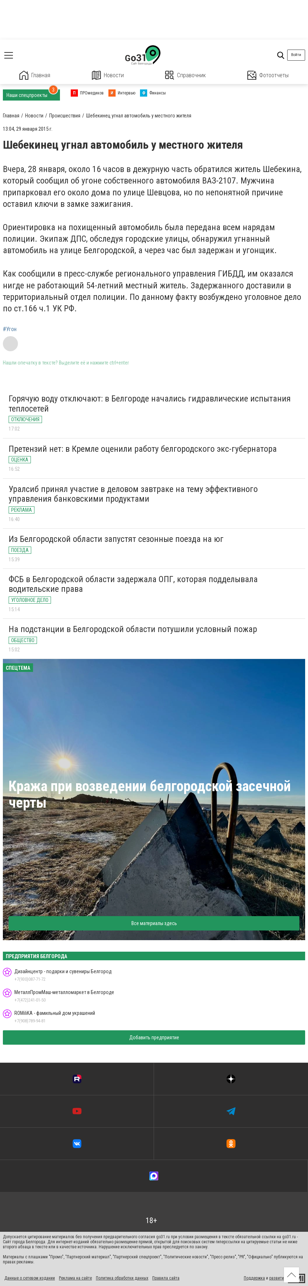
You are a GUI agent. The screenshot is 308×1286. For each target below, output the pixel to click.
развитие (277, 1278)
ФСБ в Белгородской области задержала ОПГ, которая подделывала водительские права (133, 584)
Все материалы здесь (154, 923)
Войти (296, 54)
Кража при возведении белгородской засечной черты (150, 794)
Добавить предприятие (154, 1037)
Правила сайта (165, 1278)
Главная (34, 75)
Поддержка (254, 1278)
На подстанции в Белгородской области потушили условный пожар (133, 629)
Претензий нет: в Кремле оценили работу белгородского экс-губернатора (143, 449)
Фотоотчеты (268, 75)
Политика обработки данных (122, 1278)
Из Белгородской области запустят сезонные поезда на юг (116, 539)
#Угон (10, 329)
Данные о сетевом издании (29, 1278)
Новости (108, 75)
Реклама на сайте (75, 1278)
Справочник (185, 75)
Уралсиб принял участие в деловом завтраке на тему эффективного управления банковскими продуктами (133, 494)
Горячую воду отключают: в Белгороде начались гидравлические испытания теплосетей (150, 404)
